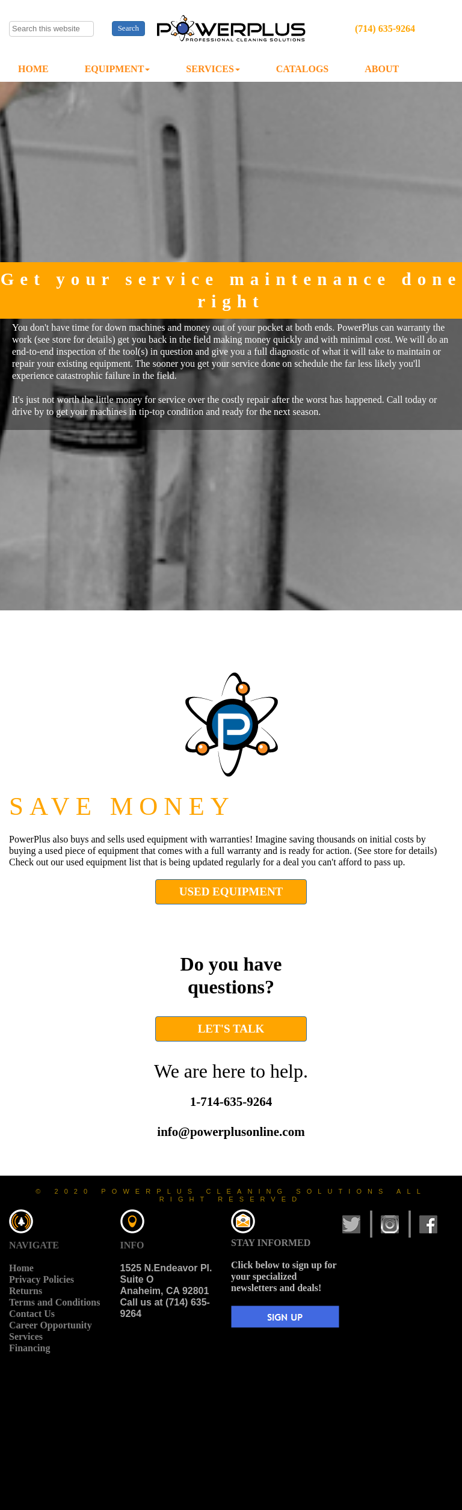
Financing (29, 1348)
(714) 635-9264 (385, 28)
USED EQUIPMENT (231, 891)
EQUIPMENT (117, 69)
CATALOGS (302, 69)
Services (26, 1336)
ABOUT (382, 69)
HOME (33, 69)
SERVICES (212, 69)
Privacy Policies (41, 1279)
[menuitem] (33, 69)
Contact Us (32, 1314)
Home (21, 1268)
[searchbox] (51, 29)
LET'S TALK (231, 1028)
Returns (25, 1291)
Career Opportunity (50, 1325)
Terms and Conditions (54, 1302)
